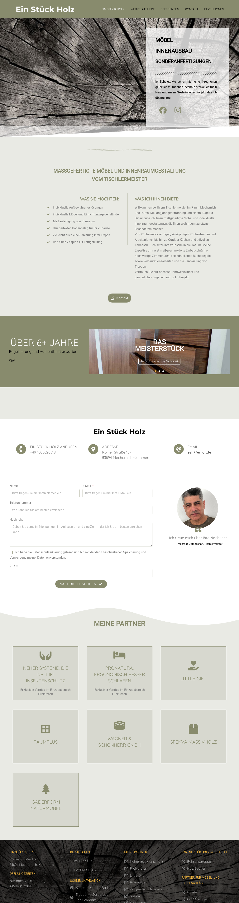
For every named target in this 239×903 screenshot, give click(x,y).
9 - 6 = (14, 566)
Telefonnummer (20, 503)
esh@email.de (199, 452)
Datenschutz (85, 870)
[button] (155, 371)
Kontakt (191, 9)
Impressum (83, 861)
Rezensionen (214, 9)
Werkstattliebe (143, 9)
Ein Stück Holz (113, 9)
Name (14, 486)
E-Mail (87, 486)
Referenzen (170, 9)
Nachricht (16, 519)
